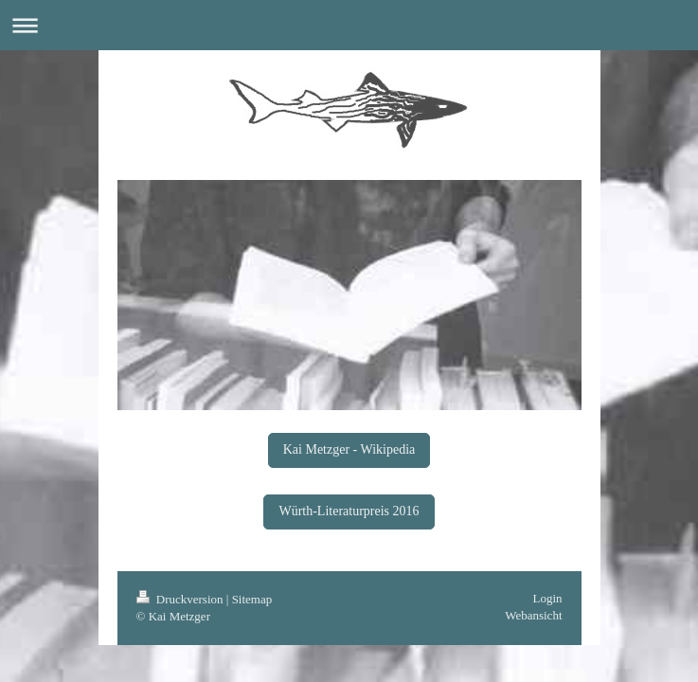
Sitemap (252, 599)
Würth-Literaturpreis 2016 (348, 511)
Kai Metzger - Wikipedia (349, 449)
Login (547, 598)
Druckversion (181, 599)
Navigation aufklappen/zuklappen (349, 25)
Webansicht (533, 615)
